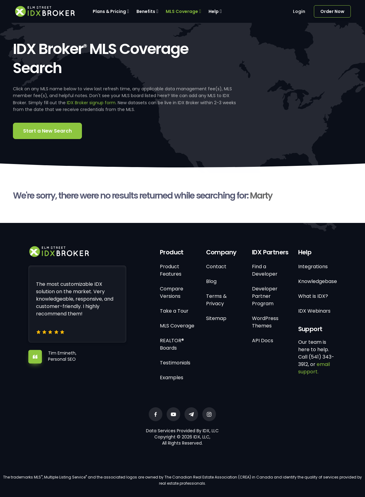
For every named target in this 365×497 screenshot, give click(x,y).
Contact (216, 266)
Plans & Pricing (109, 11)
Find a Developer (265, 270)
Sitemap (216, 318)
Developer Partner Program (265, 296)
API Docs (262, 340)
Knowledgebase (317, 281)
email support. (314, 368)
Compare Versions (171, 292)
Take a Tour (174, 310)
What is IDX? (313, 296)
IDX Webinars (314, 310)
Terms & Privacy (216, 300)
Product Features (170, 270)
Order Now (332, 11)
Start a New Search (47, 130)
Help (214, 11)
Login (299, 11)
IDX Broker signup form (91, 103)
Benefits (145, 11)
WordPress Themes (265, 322)
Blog (211, 281)
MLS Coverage (182, 11)
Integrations (313, 266)
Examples (171, 377)
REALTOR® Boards (172, 344)
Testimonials (175, 362)
